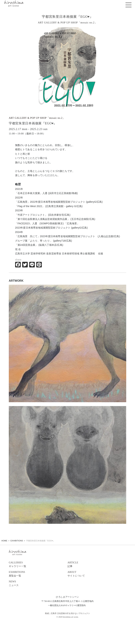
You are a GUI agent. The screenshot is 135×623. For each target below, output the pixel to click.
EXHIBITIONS (38, 574)
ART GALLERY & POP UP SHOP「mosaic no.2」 (37, 118)
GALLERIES (38, 564)
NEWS (38, 583)
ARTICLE (97, 564)
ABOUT (97, 574)
